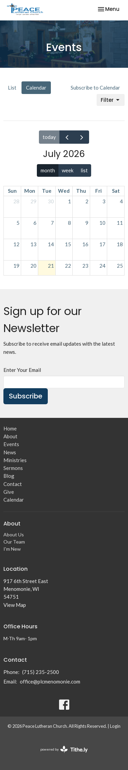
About (10, 436)
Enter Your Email (22, 370)
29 (33, 201)
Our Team (14, 542)
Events (11, 444)
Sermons (13, 468)
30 (51, 201)
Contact (12, 484)
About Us (13, 534)
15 (68, 244)
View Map (14, 605)
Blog (8, 476)
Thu (81, 191)
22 (68, 266)
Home (10, 428)
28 (16, 201)
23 (85, 266)
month (48, 170)
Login (115, 726)
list (84, 170)
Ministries (15, 460)
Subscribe (25, 396)
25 (120, 266)
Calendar (36, 87)
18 (120, 244)
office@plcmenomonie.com (50, 681)
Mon (29, 191)
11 (120, 223)
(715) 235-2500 (40, 672)
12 (16, 244)
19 (16, 266)
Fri (98, 191)
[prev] (66, 136)
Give (8, 492)
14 (51, 244)
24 (102, 266)
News (9, 452)
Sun (12, 191)
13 (33, 244)
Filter (110, 100)
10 (102, 223)
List (12, 87)
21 (51, 266)
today (49, 137)
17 (102, 244)
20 (33, 266)
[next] (81, 136)
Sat (116, 191)
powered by (64, 749)
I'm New (12, 549)
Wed (64, 191)
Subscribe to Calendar (95, 87)
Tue (47, 191)
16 (85, 244)
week (67, 170)
